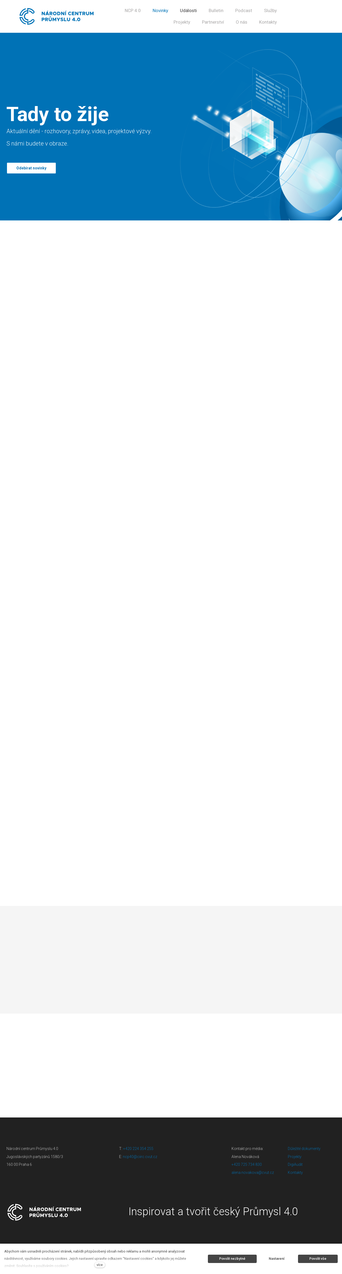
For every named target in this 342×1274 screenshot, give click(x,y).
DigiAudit (295, 1164)
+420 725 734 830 (247, 1164)
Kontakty (295, 1171)
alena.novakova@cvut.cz (252, 1171)
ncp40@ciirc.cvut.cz (140, 1155)
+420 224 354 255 (138, 1148)
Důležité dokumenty (304, 1148)
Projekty (294, 1155)
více (100, 1265)
